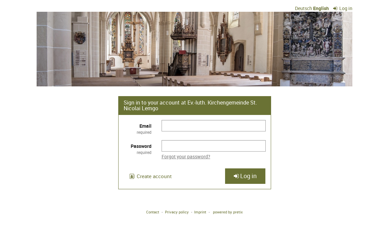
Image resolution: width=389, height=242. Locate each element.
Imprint (200, 211)
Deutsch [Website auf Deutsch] (303, 8)
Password (138, 149)
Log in (343, 8)
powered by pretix (228, 211)
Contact (152, 211)
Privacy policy (177, 211)
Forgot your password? (186, 156)
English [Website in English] (321, 8)
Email (138, 129)
